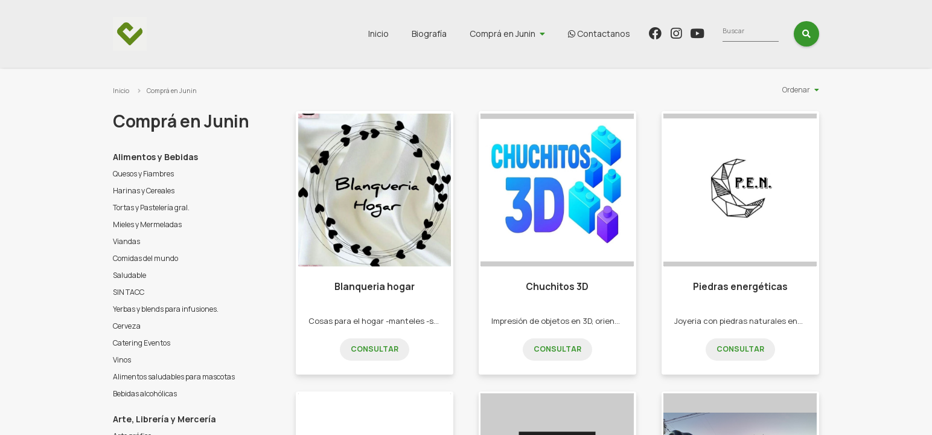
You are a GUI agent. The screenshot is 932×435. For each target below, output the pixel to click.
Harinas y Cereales (143, 190)
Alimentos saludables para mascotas (174, 377)
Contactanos (671, 33)
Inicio (450, 33)
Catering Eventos (141, 343)
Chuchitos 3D (557, 286)
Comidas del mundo (145, 258)
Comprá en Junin (574, 33)
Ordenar (796, 90)
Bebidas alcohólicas (145, 393)
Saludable (129, 275)
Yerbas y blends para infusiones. (166, 309)
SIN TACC (128, 292)
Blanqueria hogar (374, 286)
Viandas (126, 241)
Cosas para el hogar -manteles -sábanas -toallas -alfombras (421, 320)
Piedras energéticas (740, 286)
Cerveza (127, 326)
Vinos (122, 360)
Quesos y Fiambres (143, 174)
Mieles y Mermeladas (147, 224)
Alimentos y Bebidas (155, 157)
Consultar (374, 349)
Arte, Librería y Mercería (164, 419)
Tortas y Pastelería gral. (151, 207)
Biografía (501, 33)
